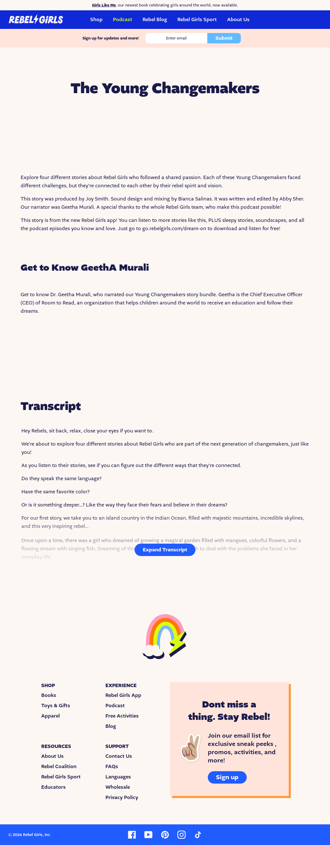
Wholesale (117, 787)
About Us (238, 19)
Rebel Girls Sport (197, 19)
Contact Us (118, 756)
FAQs (111, 766)
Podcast (122, 19)
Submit (224, 38)
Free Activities (122, 716)
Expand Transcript (165, 549)
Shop (96, 19)
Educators (53, 787)
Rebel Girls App (123, 695)
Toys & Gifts (55, 705)
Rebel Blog (155, 19)
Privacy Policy (121, 797)
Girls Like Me (104, 5)
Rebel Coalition (59, 766)
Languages (118, 777)
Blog (110, 726)
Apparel (50, 716)
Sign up (227, 777)
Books (48, 695)
